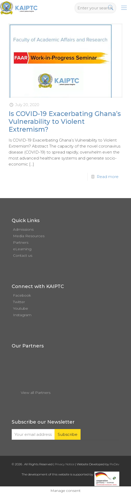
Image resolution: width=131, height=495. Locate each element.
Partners (20, 242)
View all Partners (35, 392)
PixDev (114, 464)
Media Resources (28, 236)
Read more (108, 176)
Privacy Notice (64, 464)
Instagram (22, 315)
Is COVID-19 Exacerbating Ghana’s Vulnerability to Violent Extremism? (65, 121)
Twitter (19, 302)
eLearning (22, 249)
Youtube (20, 308)
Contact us (22, 255)
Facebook (22, 295)
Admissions (23, 229)
